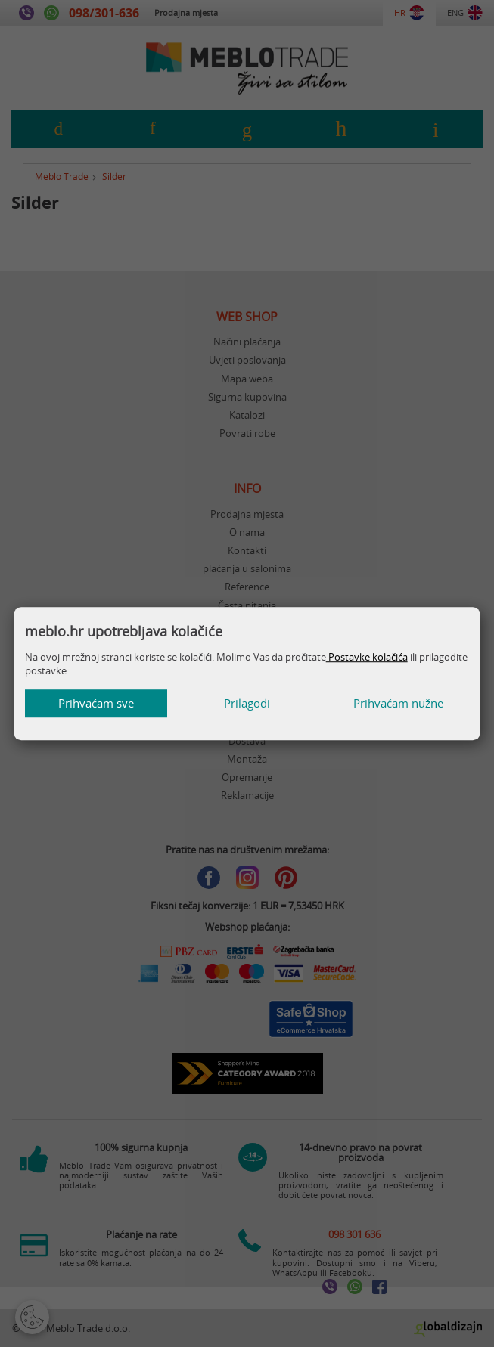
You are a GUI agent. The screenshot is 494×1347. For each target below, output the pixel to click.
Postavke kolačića (367, 657)
